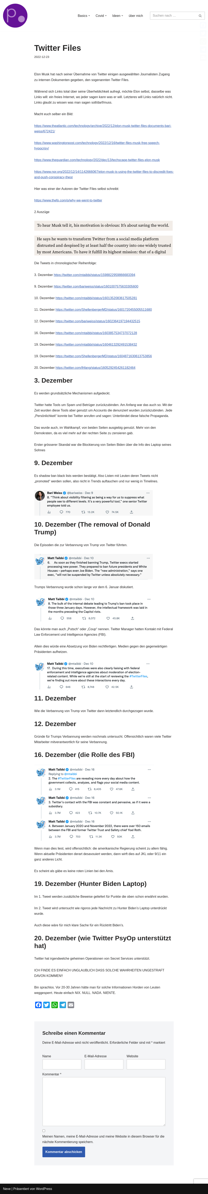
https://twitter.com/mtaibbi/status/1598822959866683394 (94, 275)
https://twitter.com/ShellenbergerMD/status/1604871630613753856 (104, 356)
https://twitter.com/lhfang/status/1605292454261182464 (95, 367)
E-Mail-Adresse (95, 1056)
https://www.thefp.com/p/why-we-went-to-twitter (68, 200)
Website (132, 1056)
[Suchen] (173, 16)
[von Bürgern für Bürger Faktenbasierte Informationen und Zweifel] (15, 16)
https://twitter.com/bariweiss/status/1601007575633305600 (96, 286)
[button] (89, 15)
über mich (136, 15)
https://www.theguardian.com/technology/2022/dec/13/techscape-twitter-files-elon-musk (97, 160)
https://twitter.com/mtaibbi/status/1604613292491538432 (96, 344)
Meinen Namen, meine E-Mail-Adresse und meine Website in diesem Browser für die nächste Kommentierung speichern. (103, 1139)
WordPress (44, 1189)
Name (46, 1056)
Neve (7, 1189)
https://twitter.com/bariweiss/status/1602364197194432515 (98, 321)
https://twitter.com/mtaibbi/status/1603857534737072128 (96, 333)
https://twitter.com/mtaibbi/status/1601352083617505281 (96, 298)
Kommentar (51, 1074)
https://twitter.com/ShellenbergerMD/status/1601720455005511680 (104, 309)
